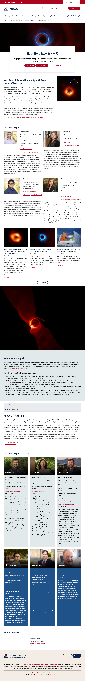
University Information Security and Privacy (42, 672)
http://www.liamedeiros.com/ (71, 145)
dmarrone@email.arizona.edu (66, 504)
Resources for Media (60, 16)
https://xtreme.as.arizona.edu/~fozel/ (71, 199)
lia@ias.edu (66, 142)
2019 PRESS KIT (55, 65)
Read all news (42, 282)
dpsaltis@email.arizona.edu (12, 491)
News (6, 16)
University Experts (29, 20)
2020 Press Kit (30, 65)
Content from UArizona (11, 405)
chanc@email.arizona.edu (12, 591)
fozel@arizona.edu (66, 196)
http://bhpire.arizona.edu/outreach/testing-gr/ (31, 117)
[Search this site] (70, 2)
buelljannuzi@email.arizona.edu (40, 582)
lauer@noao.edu (62, 575)
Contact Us (74, 16)
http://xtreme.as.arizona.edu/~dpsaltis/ (31, 152)
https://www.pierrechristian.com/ (32, 195)
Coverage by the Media (11, 409)
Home (8, 20)
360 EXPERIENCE (42, 65)
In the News (16, 16)
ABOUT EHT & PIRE (10, 443)
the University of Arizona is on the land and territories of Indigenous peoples (40, 664)
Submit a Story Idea (55, 8)
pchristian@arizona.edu (29, 191)
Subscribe (74, 8)
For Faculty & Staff (44, 16)
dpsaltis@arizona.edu (26, 149)
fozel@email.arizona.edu (38, 491)
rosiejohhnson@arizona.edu (37, 643)
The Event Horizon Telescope (17, 368)
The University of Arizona (54, 675)
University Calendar (28, 16)
